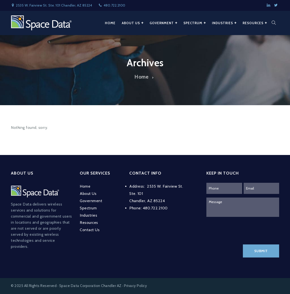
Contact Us (90, 230)
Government (91, 200)
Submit (261, 251)
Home (141, 77)
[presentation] (243, 229)
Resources (89, 222)
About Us (88, 193)
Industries (88, 215)
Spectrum (88, 208)
